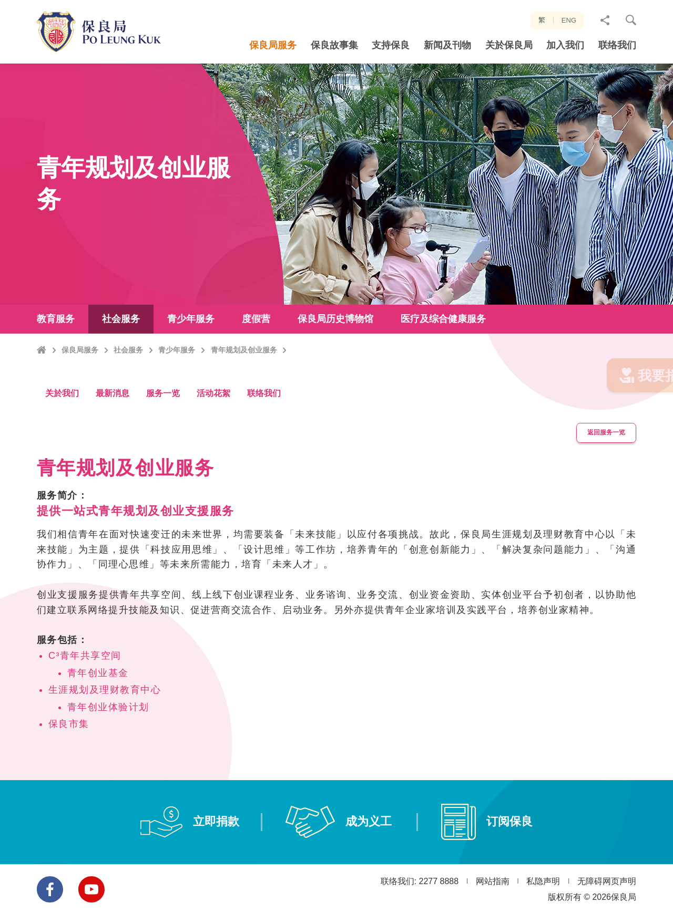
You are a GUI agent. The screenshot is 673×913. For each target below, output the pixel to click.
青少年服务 (176, 390)
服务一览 (163, 420)
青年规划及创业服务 (244, 390)
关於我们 (62, 420)
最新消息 (112, 420)
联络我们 (264, 420)
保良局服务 (80, 390)
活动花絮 (213, 420)
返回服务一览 (601, 458)
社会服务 (128, 390)
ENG (569, 20)
